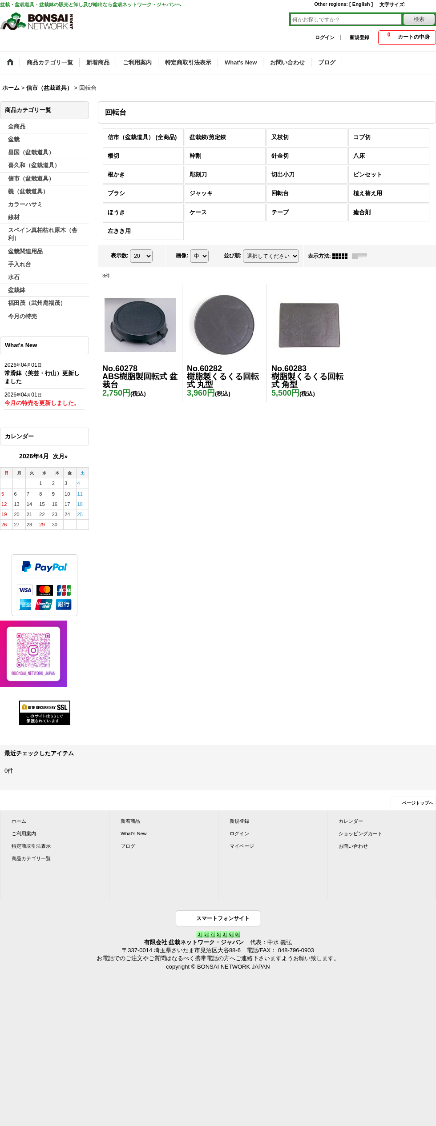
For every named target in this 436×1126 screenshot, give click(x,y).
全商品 (16, 126)
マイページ (242, 846)
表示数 (120, 255)
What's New (134, 833)
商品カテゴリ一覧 (31, 858)
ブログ (128, 846)
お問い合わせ (353, 846)
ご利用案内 (24, 833)
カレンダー (351, 821)
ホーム (19, 821)
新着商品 (130, 821)
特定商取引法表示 (31, 846)
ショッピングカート (361, 833)
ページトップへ (417, 803)
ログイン (325, 37)
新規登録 (359, 37)
